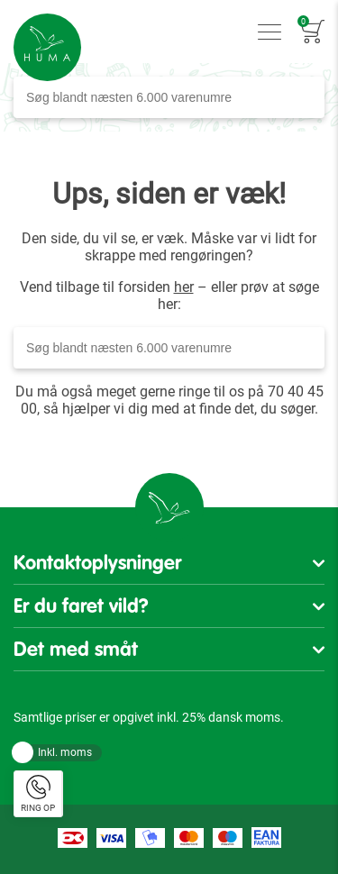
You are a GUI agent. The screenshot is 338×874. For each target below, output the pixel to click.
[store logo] (47, 47)
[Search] (305, 97)
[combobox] (169, 97)
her (184, 287)
